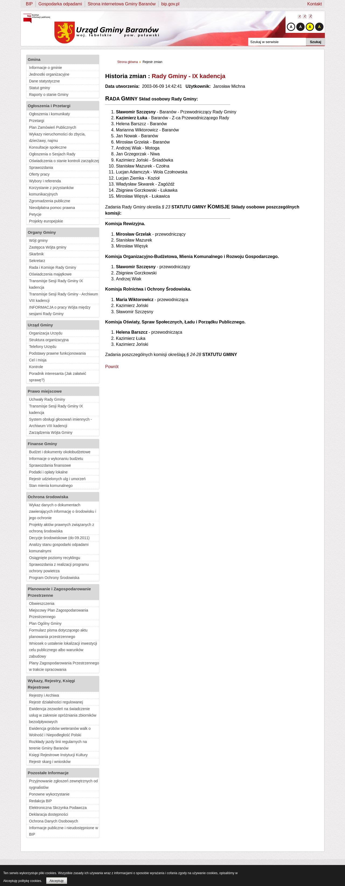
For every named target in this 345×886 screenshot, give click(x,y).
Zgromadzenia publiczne (49, 201)
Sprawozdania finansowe (50, 465)
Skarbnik (36, 254)
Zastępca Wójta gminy (47, 247)
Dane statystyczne (44, 81)
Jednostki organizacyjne (49, 74)
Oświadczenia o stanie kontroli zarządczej (64, 161)
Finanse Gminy (42, 443)
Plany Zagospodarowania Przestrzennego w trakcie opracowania (64, 666)
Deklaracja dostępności (48, 814)
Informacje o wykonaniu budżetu (56, 458)
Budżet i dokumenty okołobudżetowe (59, 452)
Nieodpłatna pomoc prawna (52, 207)
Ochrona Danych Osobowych (53, 821)
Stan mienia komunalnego (51, 485)
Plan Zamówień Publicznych (52, 127)
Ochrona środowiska (48, 496)
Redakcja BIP (40, 801)
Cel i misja (38, 360)
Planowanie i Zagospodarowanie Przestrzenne (59, 592)
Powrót (112, 366)
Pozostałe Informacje (48, 772)
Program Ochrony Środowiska (54, 577)
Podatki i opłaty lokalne (48, 472)
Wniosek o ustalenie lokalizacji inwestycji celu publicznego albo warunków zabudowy (63, 649)
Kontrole (36, 367)
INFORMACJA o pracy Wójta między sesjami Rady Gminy (59, 310)
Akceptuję (57, 881)
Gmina (34, 59)
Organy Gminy (42, 232)
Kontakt (314, 4)
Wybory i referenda (45, 181)
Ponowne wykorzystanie (49, 794)
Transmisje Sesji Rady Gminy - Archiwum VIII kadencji (63, 297)
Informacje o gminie (45, 67)
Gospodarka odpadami (60, 4)
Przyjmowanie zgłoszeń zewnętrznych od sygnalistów (63, 784)
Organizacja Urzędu (45, 333)
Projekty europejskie (46, 221)
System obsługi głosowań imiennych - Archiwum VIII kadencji (60, 422)
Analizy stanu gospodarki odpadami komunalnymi (59, 547)
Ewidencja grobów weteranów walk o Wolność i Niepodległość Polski (60, 731)
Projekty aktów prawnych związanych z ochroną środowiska (61, 527)
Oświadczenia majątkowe (50, 274)
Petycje (35, 214)
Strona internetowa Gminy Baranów (122, 4)
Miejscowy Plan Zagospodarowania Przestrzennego (58, 613)
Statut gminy (39, 88)
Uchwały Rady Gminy (47, 399)
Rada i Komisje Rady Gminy (52, 267)
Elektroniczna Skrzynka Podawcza (58, 807)
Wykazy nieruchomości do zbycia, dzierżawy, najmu (57, 137)
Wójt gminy (38, 240)
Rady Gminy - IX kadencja (189, 76)
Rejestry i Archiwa (44, 695)
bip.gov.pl (170, 4)
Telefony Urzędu (42, 346)
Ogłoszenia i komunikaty (49, 114)
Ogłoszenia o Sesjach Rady (52, 154)
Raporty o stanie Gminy (48, 94)
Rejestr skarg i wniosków (50, 761)
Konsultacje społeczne (47, 147)
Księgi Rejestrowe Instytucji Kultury (58, 755)
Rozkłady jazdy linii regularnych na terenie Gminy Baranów (58, 745)
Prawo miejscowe (45, 391)
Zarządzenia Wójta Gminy (50, 432)
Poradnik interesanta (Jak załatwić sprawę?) (57, 376)
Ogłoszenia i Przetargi (49, 105)
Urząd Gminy (40, 325)
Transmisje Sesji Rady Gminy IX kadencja (56, 284)
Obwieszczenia (41, 603)
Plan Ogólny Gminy (45, 623)
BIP (29, 4)
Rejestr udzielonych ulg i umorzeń (57, 479)
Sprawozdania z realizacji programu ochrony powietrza (59, 567)
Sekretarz (37, 261)
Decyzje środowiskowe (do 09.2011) (59, 538)
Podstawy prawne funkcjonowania (57, 353)
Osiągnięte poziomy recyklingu (54, 558)
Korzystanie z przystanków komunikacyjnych (51, 191)
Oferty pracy (39, 174)
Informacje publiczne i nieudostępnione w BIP (63, 831)
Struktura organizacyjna (49, 340)
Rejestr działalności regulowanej (56, 702)
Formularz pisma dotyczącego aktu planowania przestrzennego (58, 633)
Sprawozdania (41, 167)
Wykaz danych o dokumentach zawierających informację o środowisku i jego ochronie (62, 511)
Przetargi (36, 120)
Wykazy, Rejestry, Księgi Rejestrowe (51, 683)
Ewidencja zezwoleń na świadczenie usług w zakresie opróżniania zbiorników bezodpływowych (62, 715)
